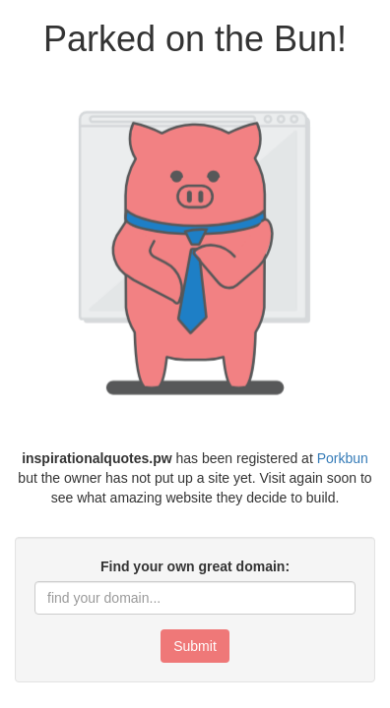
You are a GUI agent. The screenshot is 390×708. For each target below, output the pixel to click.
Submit (195, 646)
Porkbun (342, 458)
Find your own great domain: (195, 566)
